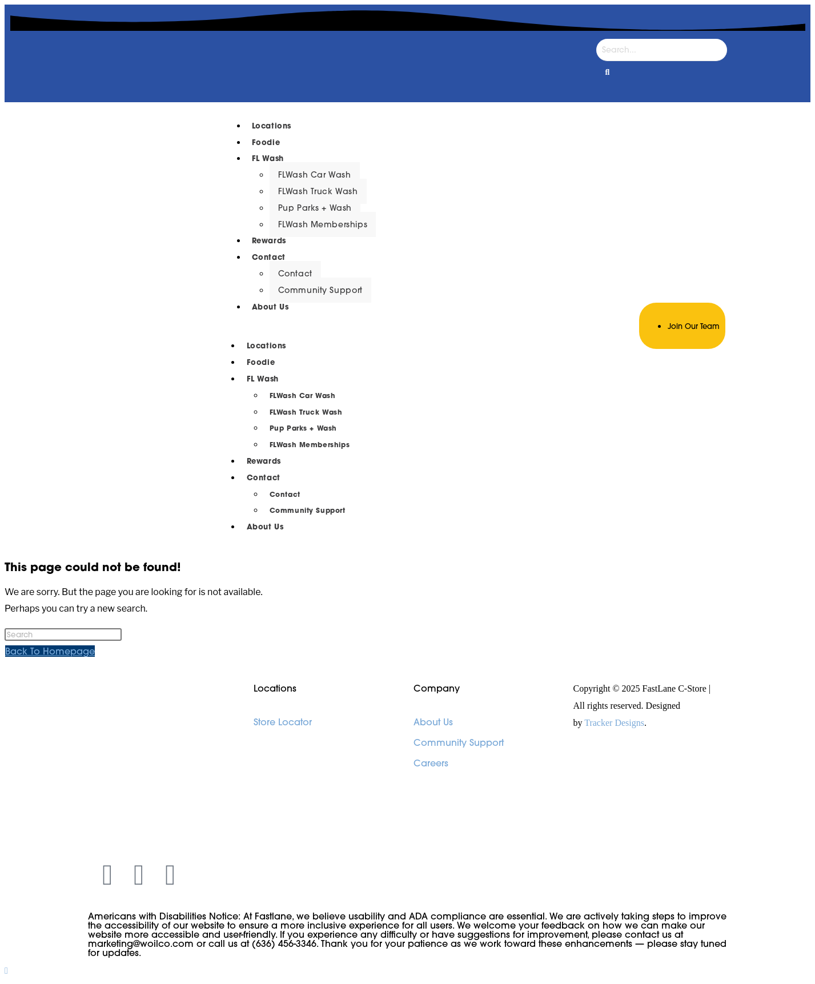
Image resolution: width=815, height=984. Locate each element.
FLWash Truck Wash (318, 191)
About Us (270, 307)
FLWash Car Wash (314, 175)
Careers (430, 763)
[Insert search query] (63, 634)
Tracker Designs (614, 723)
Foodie (266, 142)
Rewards (269, 241)
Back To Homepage (50, 651)
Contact (269, 257)
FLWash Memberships (323, 224)
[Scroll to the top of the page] (6, 970)
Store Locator (283, 722)
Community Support (320, 290)
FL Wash (268, 158)
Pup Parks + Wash (315, 208)
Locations (271, 126)
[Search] (661, 50)
